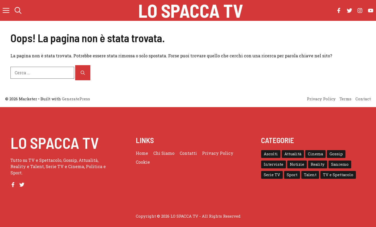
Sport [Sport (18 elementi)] (292, 174)
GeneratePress (76, 98)
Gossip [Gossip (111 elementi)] (336, 153)
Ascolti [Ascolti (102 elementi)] (271, 153)
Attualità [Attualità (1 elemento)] (292, 153)
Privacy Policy (217, 153)
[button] (18, 10)
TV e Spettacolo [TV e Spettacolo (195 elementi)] (338, 174)
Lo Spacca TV (190, 10)
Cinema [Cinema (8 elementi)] (315, 153)
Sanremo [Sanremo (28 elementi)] (340, 164)
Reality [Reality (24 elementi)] (318, 164)
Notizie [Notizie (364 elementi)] (297, 164)
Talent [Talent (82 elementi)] (310, 174)
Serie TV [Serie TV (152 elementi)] (272, 174)
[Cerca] (82, 72)
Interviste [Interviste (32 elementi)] (273, 164)
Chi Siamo (163, 153)
